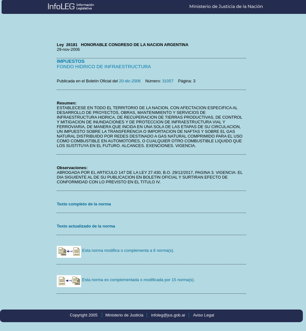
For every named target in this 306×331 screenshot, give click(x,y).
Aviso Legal (203, 315)
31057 (168, 81)
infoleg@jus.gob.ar (168, 315)
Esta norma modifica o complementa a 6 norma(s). (115, 250)
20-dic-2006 (130, 81)
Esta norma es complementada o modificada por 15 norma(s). (126, 279)
